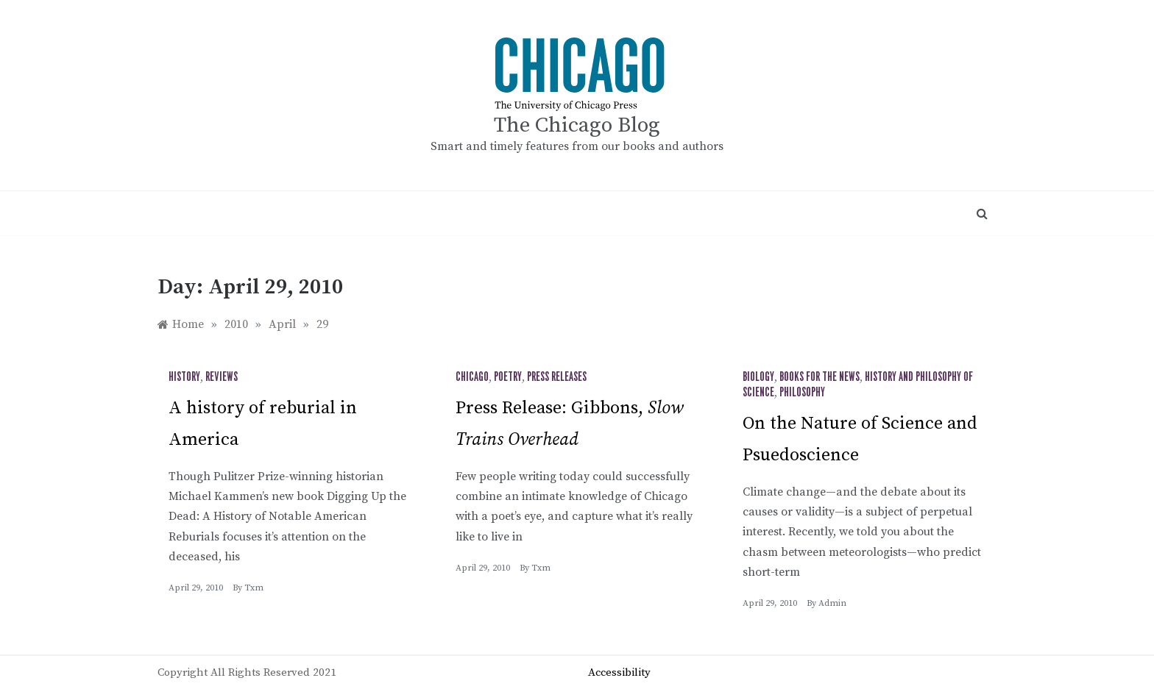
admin (832, 603)
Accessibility (619, 672)
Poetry (508, 377)
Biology (758, 377)
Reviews (221, 377)
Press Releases (557, 377)
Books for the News (819, 377)
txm (253, 587)
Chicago (472, 377)
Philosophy (802, 393)
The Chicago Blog (577, 125)
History (184, 377)
